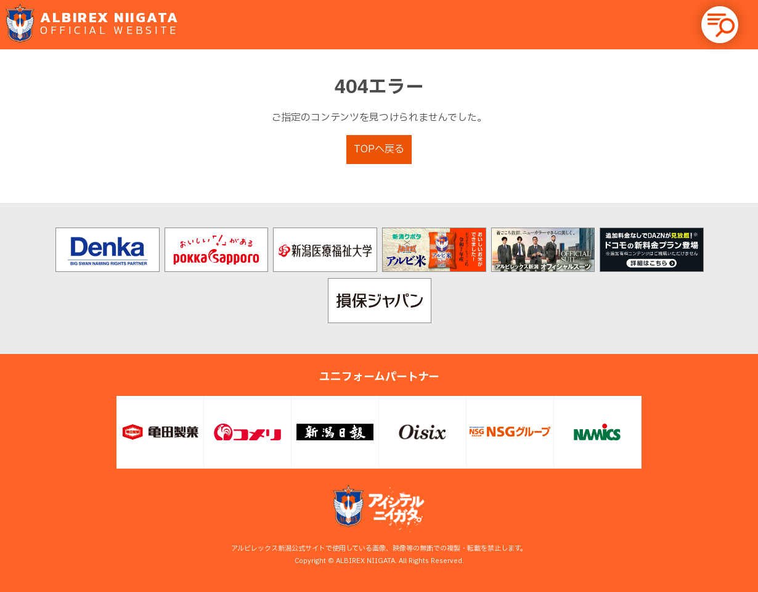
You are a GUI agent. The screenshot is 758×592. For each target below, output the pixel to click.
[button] (719, 24)
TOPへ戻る (379, 149)
